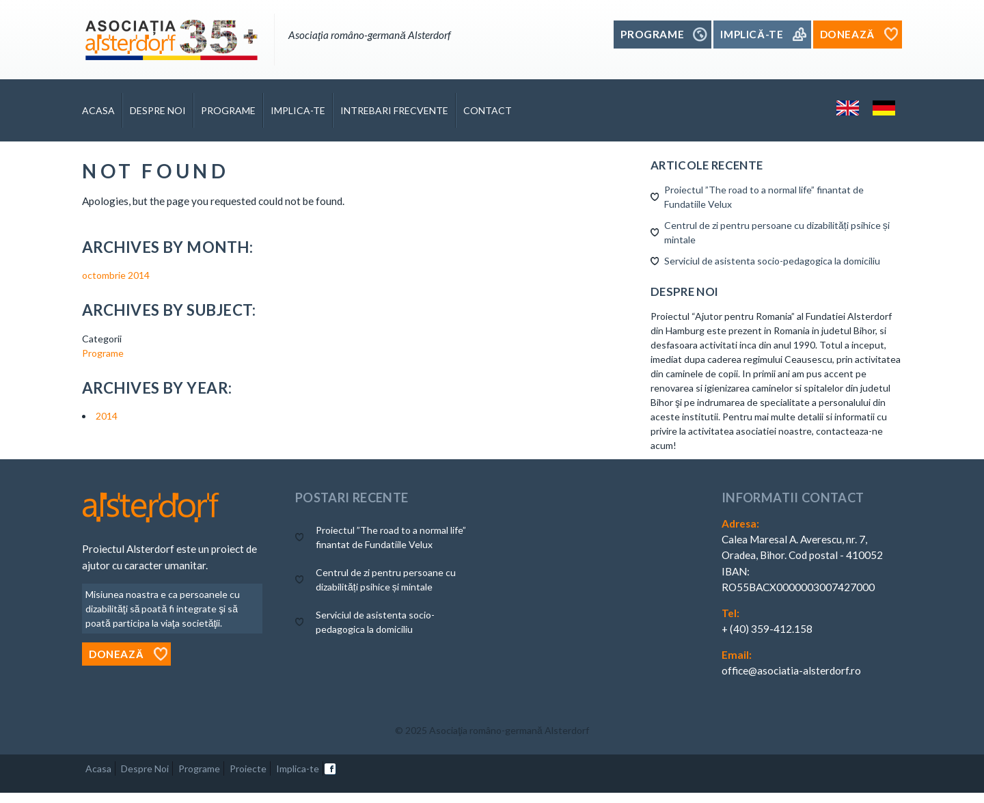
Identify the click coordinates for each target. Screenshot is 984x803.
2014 (107, 416)
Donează (116, 654)
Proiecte (248, 768)
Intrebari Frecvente (394, 110)
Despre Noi (145, 768)
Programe (228, 110)
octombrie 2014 (116, 275)
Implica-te (298, 110)
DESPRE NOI (158, 110)
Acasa (98, 110)
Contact (487, 110)
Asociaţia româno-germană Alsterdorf (509, 730)
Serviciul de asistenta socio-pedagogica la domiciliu (772, 261)
